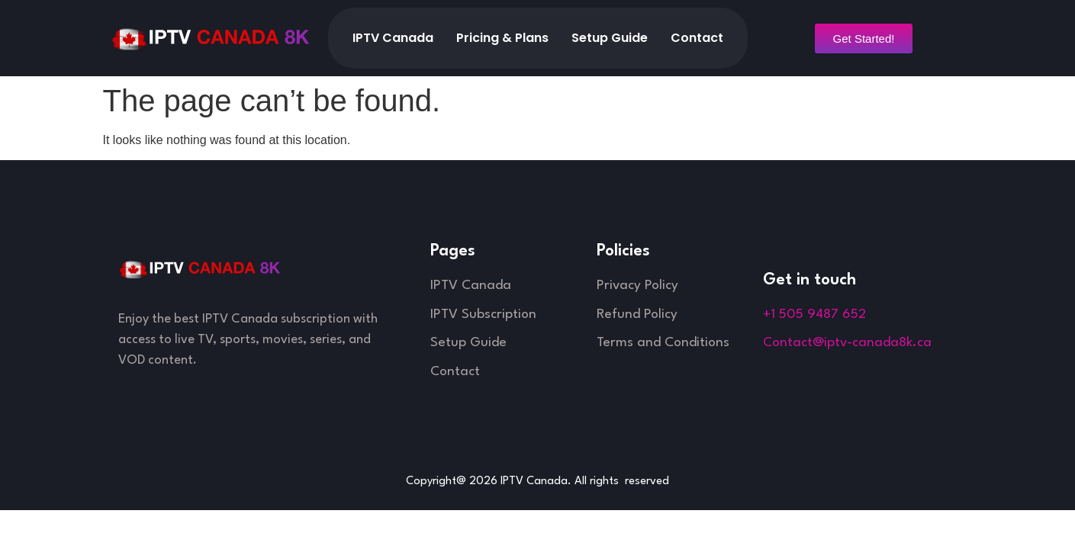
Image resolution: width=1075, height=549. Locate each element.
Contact (697, 38)
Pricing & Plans (502, 38)
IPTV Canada (392, 38)
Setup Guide (609, 38)
